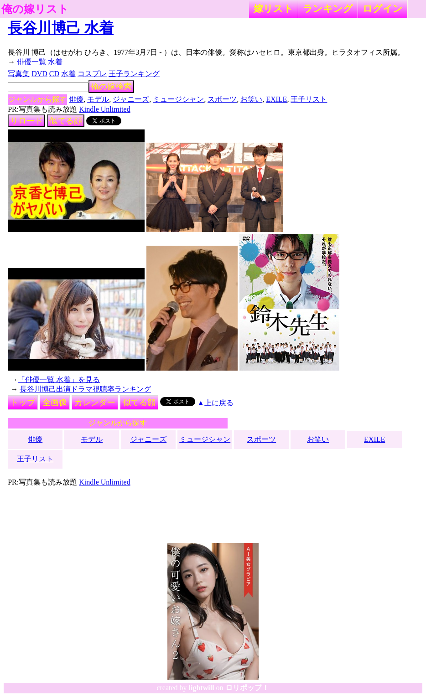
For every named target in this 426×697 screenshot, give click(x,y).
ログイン (383, 8)
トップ (22, 402)
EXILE (276, 99)
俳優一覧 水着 (39, 62)
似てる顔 (65, 120)
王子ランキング (134, 73)
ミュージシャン (178, 99)
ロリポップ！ (247, 688)
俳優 (76, 99)
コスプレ (92, 73)
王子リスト (309, 99)
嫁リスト (273, 8)
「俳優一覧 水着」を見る (59, 379)
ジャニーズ (131, 99)
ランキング (328, 8)
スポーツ (222, 99)
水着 (68, 73)
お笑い (251, 99)
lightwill (201, 688)
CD (54, 73)
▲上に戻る (215, 403)
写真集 (19, 73)
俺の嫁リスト (35, 9)
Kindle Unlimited (104, 109)
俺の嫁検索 (111, 86)
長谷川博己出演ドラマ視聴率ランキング (85, 389)
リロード (26, 120)
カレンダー (94, 402)
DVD (39, 73)
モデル (98, 99)
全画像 (54, 402)
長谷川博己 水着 (61, 28)
